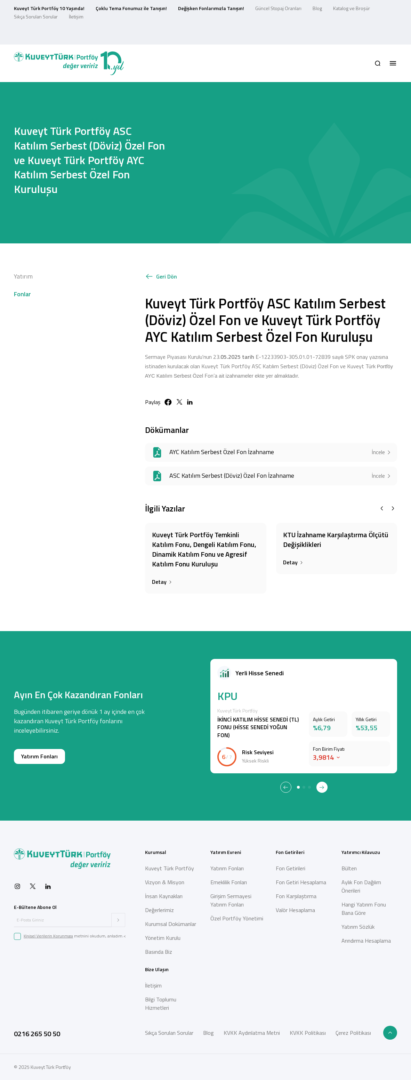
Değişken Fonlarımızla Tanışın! (211, 8)
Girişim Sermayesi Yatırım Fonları (230, 900)
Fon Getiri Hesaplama (301, 882)
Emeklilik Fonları (228, 882)
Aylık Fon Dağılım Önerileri (361, 886)
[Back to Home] (69, 63)
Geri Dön (161, 276)
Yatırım (23, 276)
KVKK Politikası (308, 1033)
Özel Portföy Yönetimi (236, 918)
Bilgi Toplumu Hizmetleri (160, 1003)
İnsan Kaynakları (164, 896)
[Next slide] (393, 508)
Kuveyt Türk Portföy (169, 868)
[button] (377, 63)
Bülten (349, 868)
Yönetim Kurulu (162, 938)
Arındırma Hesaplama (366, 940)
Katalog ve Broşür (351, 8)
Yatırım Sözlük (357, 926)
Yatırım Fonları (39, 756)
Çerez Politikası (353, 1033)
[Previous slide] (382, 508)
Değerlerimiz (159, 910)
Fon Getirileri (290, 868)
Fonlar (22, 294)
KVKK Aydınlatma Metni (252, 1033)
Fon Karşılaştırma (296, 896)
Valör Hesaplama (295, 910)
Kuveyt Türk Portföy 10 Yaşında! (49, 8)
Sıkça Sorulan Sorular (36, 16)
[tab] (298, 787)
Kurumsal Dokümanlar (170, 924)
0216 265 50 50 (37, 1033)
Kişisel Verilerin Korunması (48, 936)
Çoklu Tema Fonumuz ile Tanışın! (131, 8)
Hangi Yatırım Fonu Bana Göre (363, 908)
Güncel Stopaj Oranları (278, 8)
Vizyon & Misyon (164, 882)
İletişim (76, 16)
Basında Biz (158, 952)
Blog (317, 8)
